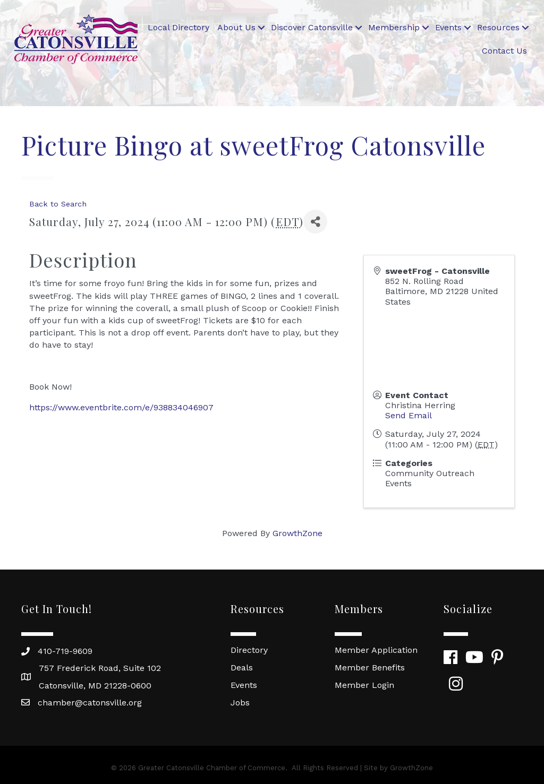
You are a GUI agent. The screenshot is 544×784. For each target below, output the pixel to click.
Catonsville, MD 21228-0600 (95, 685)
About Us (236, 27)
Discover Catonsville (312, 27)
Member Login (364, 685)
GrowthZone (297, 533)
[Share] (315, 222)
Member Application (376, 650)
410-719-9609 (65, 651)
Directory (249, 650)
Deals (242, 667)
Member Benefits (370, 667)
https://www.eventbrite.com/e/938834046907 (121, 407)
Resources (498, 27)
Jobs (240, 702)
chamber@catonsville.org (90, 702)
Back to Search (58, 204)
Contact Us (504, 51)
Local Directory (178, 27)
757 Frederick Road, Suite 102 (100, 668)
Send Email (408, 415)
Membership (394, 27)
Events (448, 27)
